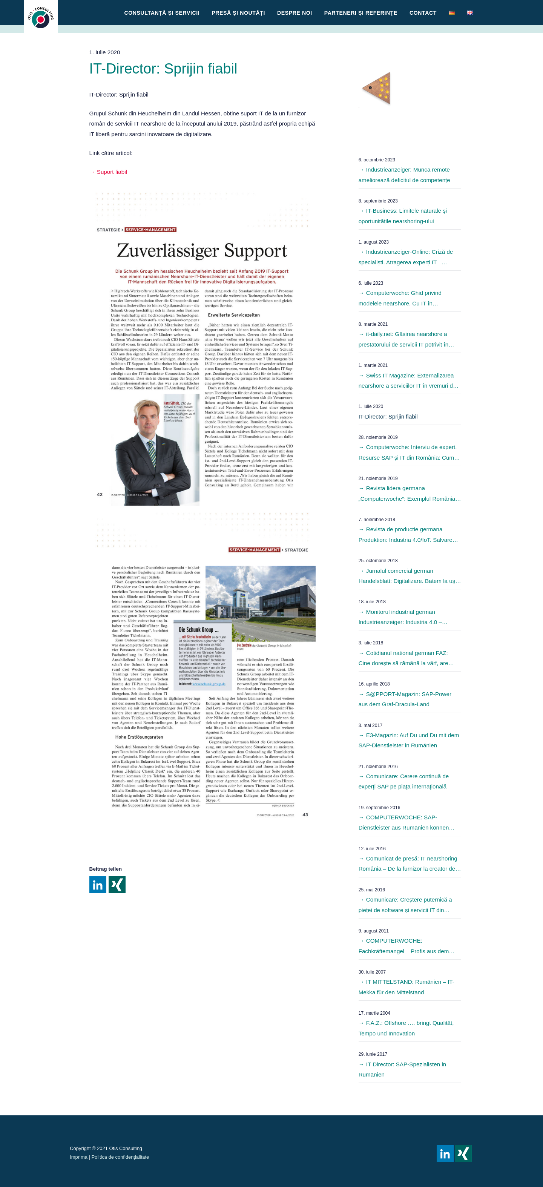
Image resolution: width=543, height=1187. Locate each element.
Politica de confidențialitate (120, 1157)
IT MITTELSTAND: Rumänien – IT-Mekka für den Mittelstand (406, 986)
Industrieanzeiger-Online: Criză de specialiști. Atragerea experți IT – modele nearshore (406, 257)
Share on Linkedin (97, 884)
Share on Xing (117, 884)
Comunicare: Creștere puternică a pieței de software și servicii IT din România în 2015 (405, 905)
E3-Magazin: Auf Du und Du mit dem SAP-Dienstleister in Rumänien (409, 740)
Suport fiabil (112, 172)
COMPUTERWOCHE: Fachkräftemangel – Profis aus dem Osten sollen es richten (404, 946)
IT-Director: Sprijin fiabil (388, 416)
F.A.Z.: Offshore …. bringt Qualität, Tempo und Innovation (406, 1028)
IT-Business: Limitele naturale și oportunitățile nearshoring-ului (403, 215)
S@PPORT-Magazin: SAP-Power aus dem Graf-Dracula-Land (405, 699)
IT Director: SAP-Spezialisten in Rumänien (402, 1069)
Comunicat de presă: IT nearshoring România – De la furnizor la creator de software (408, 864)
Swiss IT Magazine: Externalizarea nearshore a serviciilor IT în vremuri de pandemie (407, 381)
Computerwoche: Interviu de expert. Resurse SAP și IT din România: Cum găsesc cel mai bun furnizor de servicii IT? (408, 453)
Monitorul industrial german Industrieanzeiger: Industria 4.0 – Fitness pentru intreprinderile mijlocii (404, 618)
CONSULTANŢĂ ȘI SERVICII (162, 13)
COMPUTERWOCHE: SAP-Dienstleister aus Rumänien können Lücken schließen (404, 823)
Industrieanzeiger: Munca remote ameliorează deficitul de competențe (404, 174)
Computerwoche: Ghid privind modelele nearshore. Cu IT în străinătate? (400, 299)
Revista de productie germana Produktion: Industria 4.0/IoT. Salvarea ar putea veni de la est (407, 535)
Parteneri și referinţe (360, 13)
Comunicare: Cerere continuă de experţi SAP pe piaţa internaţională (404, 781)
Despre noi (294, 13)
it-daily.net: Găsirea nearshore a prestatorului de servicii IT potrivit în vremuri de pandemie (404, 340)
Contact (423, 13)
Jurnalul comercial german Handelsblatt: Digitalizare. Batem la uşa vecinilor (409, 576)
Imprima (78, 1157)
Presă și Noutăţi (238, 13)
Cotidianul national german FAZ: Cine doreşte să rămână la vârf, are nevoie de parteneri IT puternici (403, 659)
